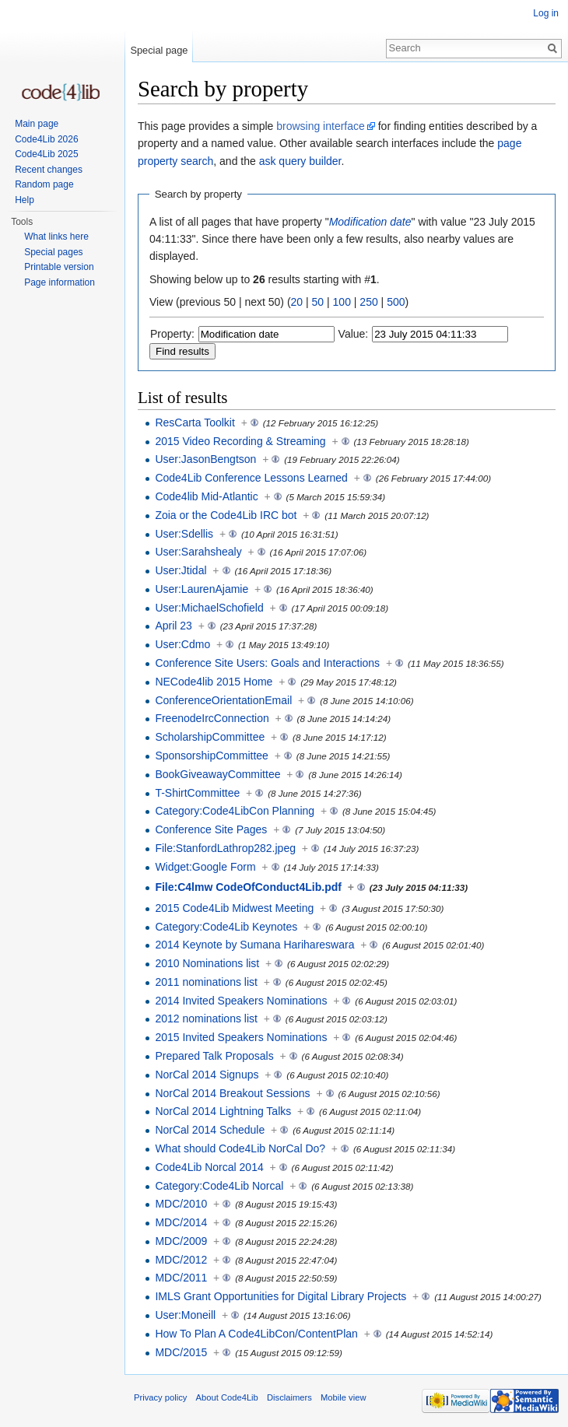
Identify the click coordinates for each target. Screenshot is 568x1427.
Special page (159, 50)
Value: (353, 334)
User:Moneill (185, 1315)
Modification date (370, 222)
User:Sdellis (184, 534)
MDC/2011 (181, 1277)
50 (318, 302)
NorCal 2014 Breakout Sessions (232, 1093)
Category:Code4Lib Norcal (219, 1186)
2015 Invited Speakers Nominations (241, 1037)
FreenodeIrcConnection (211, 718)
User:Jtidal (180, 570)
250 (368, 302)
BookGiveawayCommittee (217, 774)
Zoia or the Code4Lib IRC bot (225, 515)
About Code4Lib (227, 1397)
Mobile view (343, 1397)
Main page (36, 123)
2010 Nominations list (207, 963)
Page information (59, 282)
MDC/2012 (181, 1259)
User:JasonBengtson (205, 459)
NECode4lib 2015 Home (213, 681)
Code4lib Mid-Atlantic (206, 496)
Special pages (53, 252)
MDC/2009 (181, 1241)
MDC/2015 (181, 1352)
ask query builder (300, 161)
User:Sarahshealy (198, 551)
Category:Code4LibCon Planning (234, 811)
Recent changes (48, 169)
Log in (546, 13)
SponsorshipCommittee (211, 755)
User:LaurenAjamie (201, 589)
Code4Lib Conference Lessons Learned (251, 478)
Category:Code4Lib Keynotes (226, 926)
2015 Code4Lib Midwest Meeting (234, 908)
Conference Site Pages (211, 829)
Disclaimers (289, 1397)
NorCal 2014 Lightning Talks (223, 1111)
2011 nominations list (206, 982)
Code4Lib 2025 (46, 154)
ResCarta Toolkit (194, 422)
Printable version (58, 266)
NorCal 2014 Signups (206, 1074)
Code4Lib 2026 (46, 139)
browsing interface (320, 126)
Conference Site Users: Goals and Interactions (267, 663)
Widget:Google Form (205, 867)
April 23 (173, 625)
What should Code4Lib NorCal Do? (240, 1148)
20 (297, 302)
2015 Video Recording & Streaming (240, 441)
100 (342, 302)
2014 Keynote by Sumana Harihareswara (254, 944)
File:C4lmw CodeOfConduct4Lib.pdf (248, 887)
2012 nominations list (206, 1018)
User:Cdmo (182, 644)
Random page (44, 184)
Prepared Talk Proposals (214, 1056)
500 (396, 302)
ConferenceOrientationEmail (223, 700)
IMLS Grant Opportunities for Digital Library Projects (280, 1296)
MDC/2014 (181, 1222)
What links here (56, 236)
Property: (172, 334)
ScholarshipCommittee (210, 737)
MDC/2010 (181, 1203)
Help (24, 200)
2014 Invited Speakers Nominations (241, 1000)
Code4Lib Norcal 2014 (209, 1167)
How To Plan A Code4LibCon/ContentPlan (256, 1333)
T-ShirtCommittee (197, 793)
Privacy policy (160, 1397)
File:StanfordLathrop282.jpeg (225, 848)
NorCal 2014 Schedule (210, 1130)
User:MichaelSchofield (209, 607)
